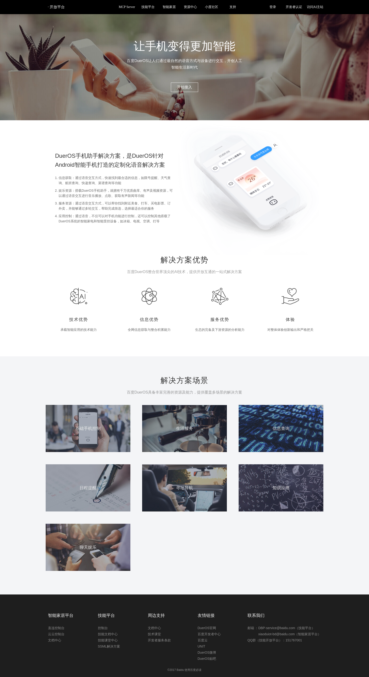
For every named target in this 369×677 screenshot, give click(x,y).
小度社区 (211, 7)
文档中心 (54, 640)
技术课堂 (154, 634)
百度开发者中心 (209, 634)
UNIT (201, 646)
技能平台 (148, 7)
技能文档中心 (108, 634)
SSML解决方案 (109, 646)
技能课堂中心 (108, 640)
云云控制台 (56, 634)
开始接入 (184, 87)
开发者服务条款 (159, 640)
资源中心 (190, 7)
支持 (232, 7)
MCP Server (127, 7)
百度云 (203, 640)
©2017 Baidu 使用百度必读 (185, 670)
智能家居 (169, 7)
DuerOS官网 (207, 628)
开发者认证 (294, 7)
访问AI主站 (315, 7)
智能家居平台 (60, 615)
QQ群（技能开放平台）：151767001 (275, 640)
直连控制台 (56, 628)
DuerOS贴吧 (207, 658)
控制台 (103, 628)
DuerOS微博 (207, 652)
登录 (272, 7)
